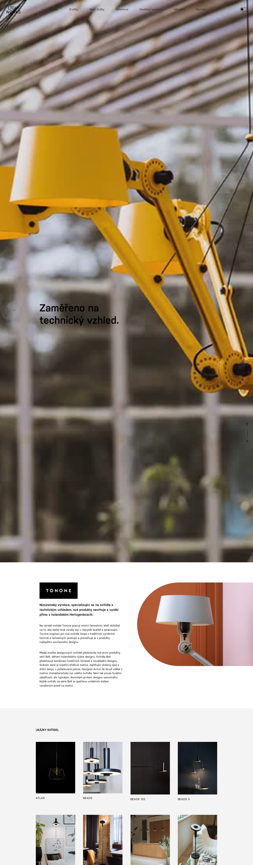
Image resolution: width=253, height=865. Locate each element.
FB (247, 424)
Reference (122, 9)
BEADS (87, 798)
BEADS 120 (138, 799)
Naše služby (97, 9)
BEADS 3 (184, 799)
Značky (73, 9)
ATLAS (40, 798)
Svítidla (53, 9)
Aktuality (179, 9)
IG (247, 441)
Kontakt (201, 9)
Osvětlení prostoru (151, 9)
